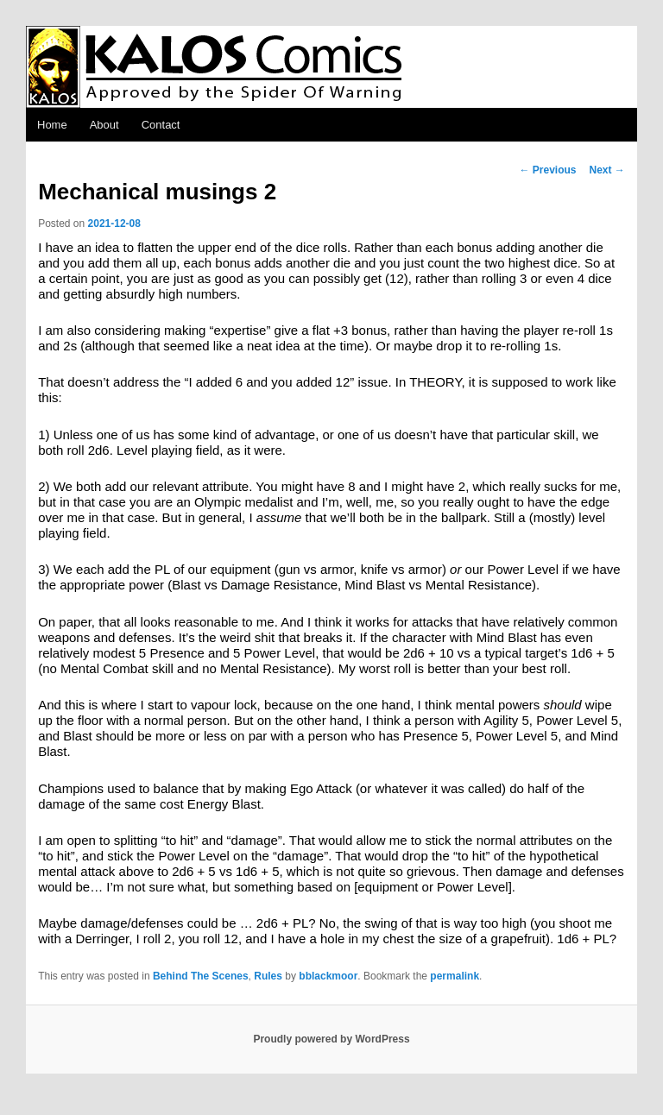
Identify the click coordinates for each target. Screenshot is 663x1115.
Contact (161, 124)
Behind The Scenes (201, 976)
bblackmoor (328, 976)
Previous (547, 170)
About (104, 124)
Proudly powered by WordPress (331, 1039)
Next (607, 170)
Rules (268, 976)
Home (52, 124)
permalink (454, 976)
